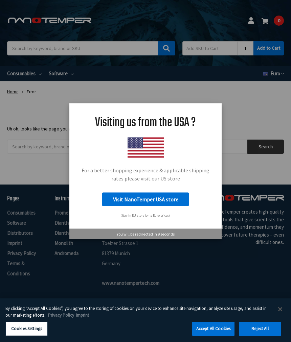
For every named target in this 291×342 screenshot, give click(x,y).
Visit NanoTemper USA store (145, 199)
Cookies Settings (26, 333)
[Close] (280, 313)
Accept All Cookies (213, 333)
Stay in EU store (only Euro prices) (145, 215)
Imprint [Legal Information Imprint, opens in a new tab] (82, 319)
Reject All (259, 333)
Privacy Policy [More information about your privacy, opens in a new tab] (61, 319)
